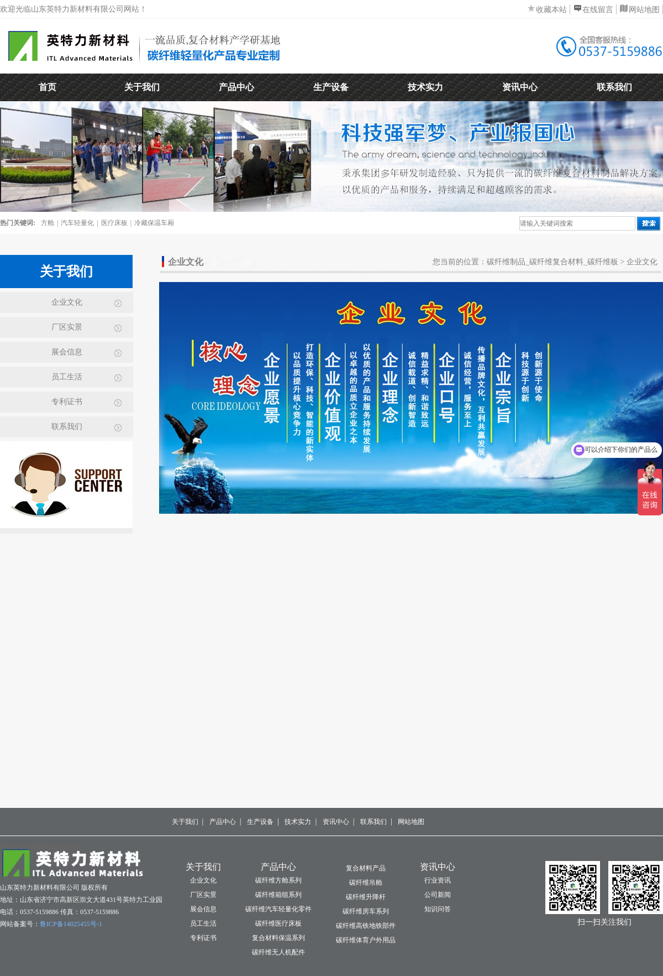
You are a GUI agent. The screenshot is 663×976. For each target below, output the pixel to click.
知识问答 (437, 909)
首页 (47, 87)
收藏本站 (551, 10)
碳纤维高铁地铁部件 (366, 926)
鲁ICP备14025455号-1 (71, 924)
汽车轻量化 (77, 223)
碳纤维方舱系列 (278, 880)
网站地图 (644, 10)
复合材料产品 (366, 868)
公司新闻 (437, 895)
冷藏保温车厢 (154, 223)
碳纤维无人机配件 (278, 952)
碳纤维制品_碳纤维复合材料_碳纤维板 (552, 262)
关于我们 (142, 87)
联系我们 (614, 87)
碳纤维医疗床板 (278, 923)
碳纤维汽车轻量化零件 (278, 909)
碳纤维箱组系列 (278, 895)
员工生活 (66, 377)
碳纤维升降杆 (366, 897)
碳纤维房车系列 (366, 911)
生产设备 (331, 87)
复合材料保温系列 (278, 938)
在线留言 (597, 10)
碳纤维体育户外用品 (366, 940)
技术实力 (425, 87)
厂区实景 (66, 327)
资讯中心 (520, 87)
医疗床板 (114, 223)
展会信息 (66, 352)
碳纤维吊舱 (365, 882)
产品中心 (236, 87)
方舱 (47, 223)
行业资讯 (437, 880)
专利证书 (66, 402)
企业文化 (66, 302)
